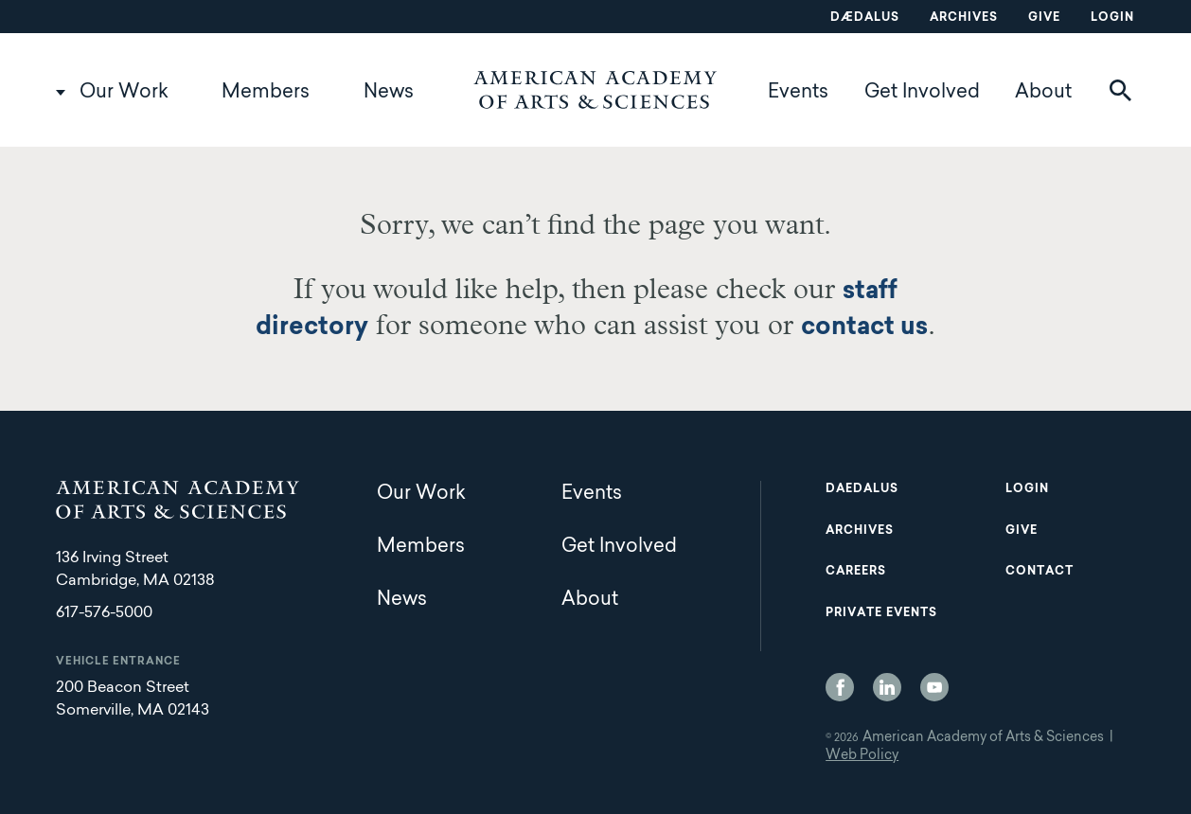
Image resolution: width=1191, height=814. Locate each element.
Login (1112, 18)
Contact (1039, 571)
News (389, 92)
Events (798, 92)
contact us (864, 328)
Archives (964, 18)
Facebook (840, 687)
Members (266, 92)
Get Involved (922, 92)
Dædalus (864, 18)
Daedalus (862, 489)
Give (1044, 18)
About (1043, 92)
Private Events (881, 613)
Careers (856, 571)
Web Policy (862, 756)
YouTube (934, 687)
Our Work (124, 92)
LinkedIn (887, 687)
